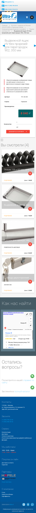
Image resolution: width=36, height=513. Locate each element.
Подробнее (8, 180)
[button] (30, 62)
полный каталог (22, 391)
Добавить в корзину (18, 131)
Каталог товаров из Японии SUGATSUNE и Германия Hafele (16, 26)
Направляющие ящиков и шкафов (14, 29)
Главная (4, 25)
